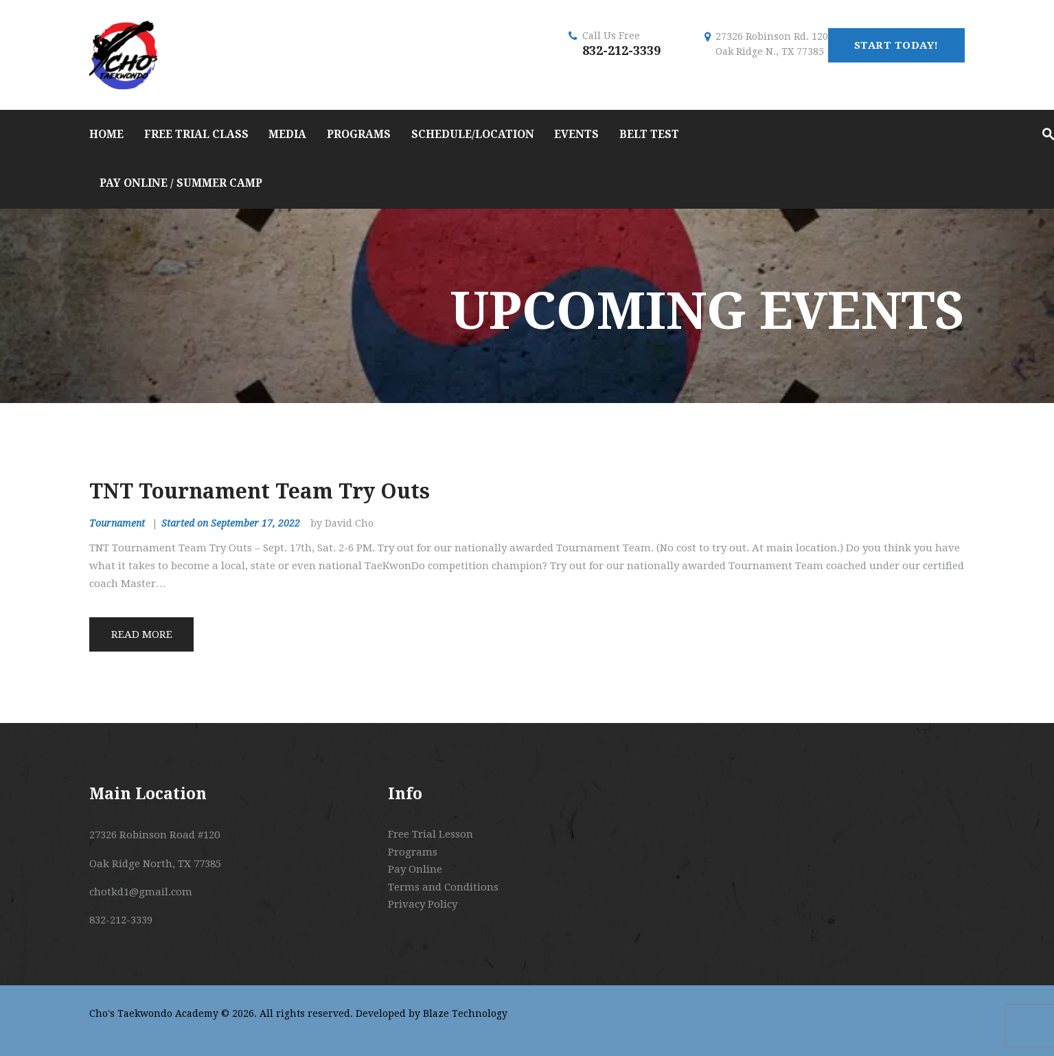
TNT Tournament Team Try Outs (259, 491)
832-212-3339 (621, 50)
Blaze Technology (465, 1013)
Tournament (117, 523)
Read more (141, 634)
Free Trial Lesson (430, 834)
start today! (896, 45)
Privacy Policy (422, 904)
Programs (412, 852)
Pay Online (415, 869)
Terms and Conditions (443, 887)
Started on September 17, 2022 (230, 523)
